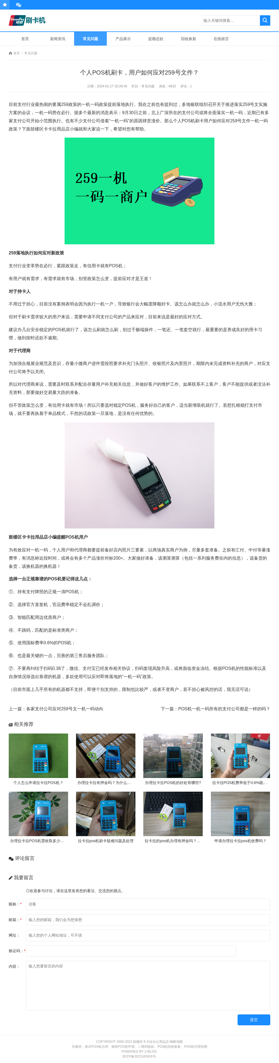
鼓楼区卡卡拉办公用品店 (151, 1042)
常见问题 (90, 39)
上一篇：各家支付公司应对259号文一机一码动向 (56, 708)
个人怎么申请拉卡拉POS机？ (38, 782)
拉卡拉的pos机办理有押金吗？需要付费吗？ (182, 841)
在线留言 (221, 39)
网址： (14, 935)
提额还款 (155, 39)
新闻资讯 (57, 39)
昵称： (15, 904)
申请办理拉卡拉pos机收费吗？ (240, 841)
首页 (25, 39)
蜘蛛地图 (176, 1042)
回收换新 (188, 39)
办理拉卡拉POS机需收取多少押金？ (41, 841)
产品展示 (123, 39)
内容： (14, 966)
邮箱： (15, 919)
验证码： (17, 951)
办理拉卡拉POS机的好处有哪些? (173, 782)
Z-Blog (150, 1051)
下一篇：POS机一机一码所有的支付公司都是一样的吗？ (215, 708)
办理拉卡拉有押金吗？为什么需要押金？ (111, 782)
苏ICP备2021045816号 (139, 1056)
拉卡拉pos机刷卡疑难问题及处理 (106, 841)
